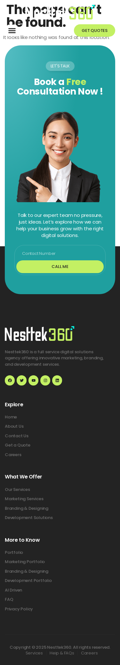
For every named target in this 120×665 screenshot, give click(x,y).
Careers (89, 653)
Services (34, 653)
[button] (12, 31)
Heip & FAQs (62, 653)
